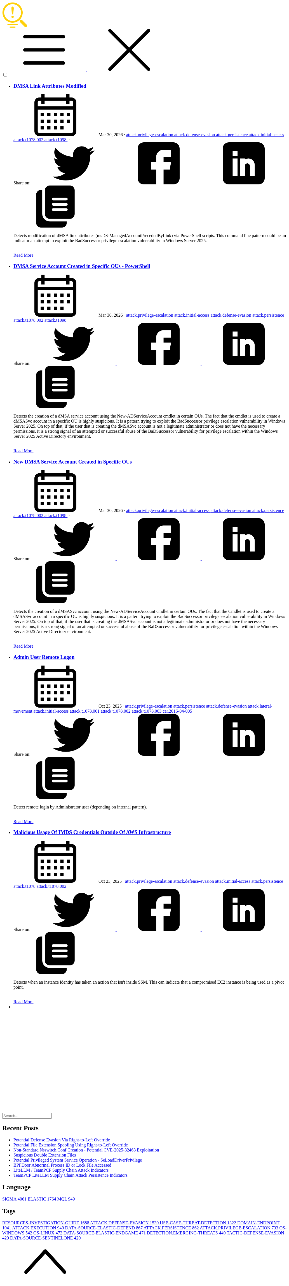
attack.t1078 (25, 886)
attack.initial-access (266, 134)
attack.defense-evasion (195, 134)
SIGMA (15, 1199)
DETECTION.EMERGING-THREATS (187, 1233)
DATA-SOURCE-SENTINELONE (45, 1238)
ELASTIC (42, 1199)
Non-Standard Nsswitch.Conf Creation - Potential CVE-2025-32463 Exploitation (86, 1150)
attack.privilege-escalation (150, 134)
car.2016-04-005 (178, 711)
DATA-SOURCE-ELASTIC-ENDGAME (105, 1233)
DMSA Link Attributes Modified (49, 86)
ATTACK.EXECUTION (38, 1227)
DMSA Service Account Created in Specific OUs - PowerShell (81, 266)
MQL (66, 1199)
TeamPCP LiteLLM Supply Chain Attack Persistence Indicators (70, 1175)
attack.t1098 (56, 139)
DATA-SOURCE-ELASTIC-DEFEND (104, 1227)
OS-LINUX (48, 1233)
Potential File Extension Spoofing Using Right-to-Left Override (70, 1145)
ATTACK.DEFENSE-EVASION (125, 1222)
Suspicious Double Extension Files (44, 1155)
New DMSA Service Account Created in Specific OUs (72, 462)
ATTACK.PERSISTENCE (172, 1227)
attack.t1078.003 (147, 711)
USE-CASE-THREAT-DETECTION (198, 1222)
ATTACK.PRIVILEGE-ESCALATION (239, 1227)
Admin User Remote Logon (43, 657)
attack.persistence (232, 134)
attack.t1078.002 (28, 139)
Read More (23, 255)
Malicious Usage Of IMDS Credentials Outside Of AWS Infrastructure (92, 832)
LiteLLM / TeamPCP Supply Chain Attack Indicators (61, 1170)
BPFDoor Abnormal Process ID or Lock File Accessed (62, 1165)
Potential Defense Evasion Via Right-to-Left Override (61, 1139)
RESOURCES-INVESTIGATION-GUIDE (46, 1222)
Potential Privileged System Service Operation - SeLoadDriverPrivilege (77, 1160)
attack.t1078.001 (85, 711)
